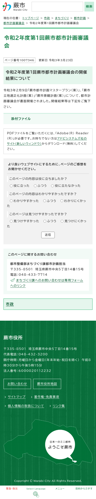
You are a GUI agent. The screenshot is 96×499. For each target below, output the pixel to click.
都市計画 (80, 18)
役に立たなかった (68, 185)
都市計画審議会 (14, 23)
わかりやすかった (26, 200)
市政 (47, 18)
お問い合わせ (17, 383)
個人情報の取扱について (26, 405)
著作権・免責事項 (46, 396)
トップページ (30, 18)
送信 (48, 234)
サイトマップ (17, 396)
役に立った (22, 185)
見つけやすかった (26, 221)
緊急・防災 (12, 489)
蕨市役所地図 (47, 383)
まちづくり (62, 18)
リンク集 (59, 405)
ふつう (42, 185)
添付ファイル (21, 118)
